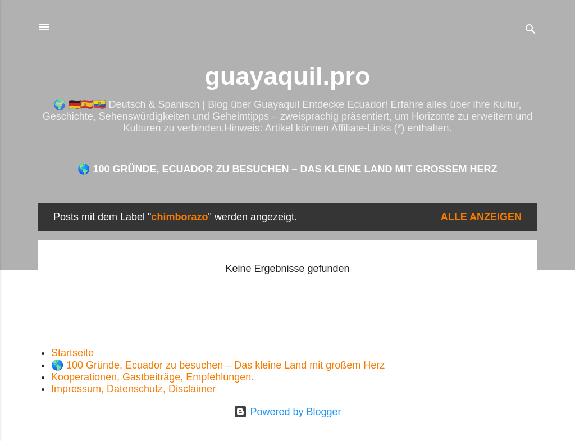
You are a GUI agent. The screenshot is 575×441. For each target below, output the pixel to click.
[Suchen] (530, 30)
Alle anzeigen (481, 216)
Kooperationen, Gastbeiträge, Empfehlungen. (152, 377)
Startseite (72, 352)
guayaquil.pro (287, 76)
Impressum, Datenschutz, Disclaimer (133, 388)
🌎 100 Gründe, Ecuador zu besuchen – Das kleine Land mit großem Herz (287, 169)
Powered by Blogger (287, 411)
